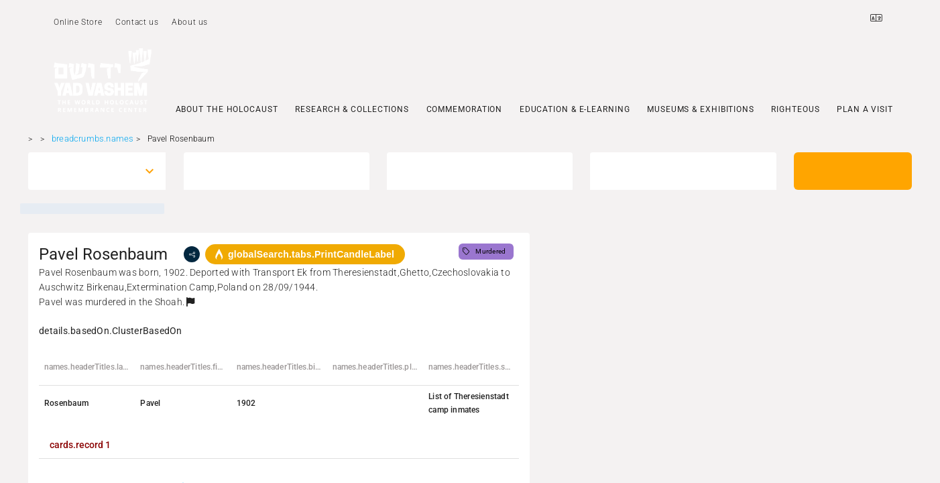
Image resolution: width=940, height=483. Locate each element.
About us (190, 22)
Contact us (136, 22)
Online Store (78, 22)
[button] (190, 302)
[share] (192, 254)
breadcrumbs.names (92, 138)
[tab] (80, 444)
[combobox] (84, 171)
